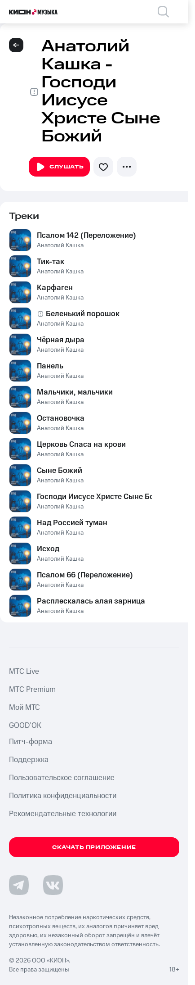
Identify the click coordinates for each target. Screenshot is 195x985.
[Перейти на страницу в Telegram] (19, 885)
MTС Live (24, 671)
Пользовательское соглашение (62, 777)
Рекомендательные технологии (62, 813)
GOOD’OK (25, 725)
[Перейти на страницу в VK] (53, 885)
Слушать (59, 167)
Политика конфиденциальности (62, 795)
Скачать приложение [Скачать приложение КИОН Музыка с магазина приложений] (94, 847)
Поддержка (29, 759)
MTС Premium (32, 689)
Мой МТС (24, 707)
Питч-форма (30, 741)
